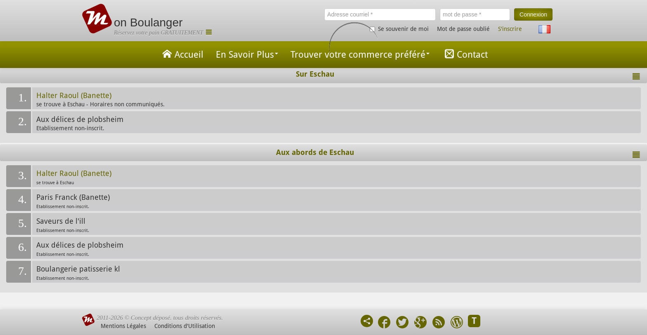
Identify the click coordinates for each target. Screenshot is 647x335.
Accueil (181, 54)
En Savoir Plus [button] (247, 54)
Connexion (533, 14)
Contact (465, 54)
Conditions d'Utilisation (184, 326)
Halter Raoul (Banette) (73, 95)
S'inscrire (510, 29)
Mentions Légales (123, 326)
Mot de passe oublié (463, 29)
